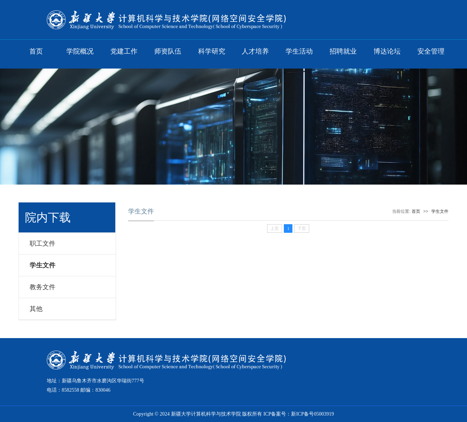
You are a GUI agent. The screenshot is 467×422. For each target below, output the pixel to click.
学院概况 (80, 51)
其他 (36, 308)
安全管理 (431, 51)
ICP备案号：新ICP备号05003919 (298, 414)
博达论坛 (387, 51)
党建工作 (123, 51)
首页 (36, 51)
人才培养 (255, 51)
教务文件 (42, 287)
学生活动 (299, 51)
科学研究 (211, 51)
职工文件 (42, 243)
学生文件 (42, 265)
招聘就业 (343, 51)
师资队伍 (167, 51)
